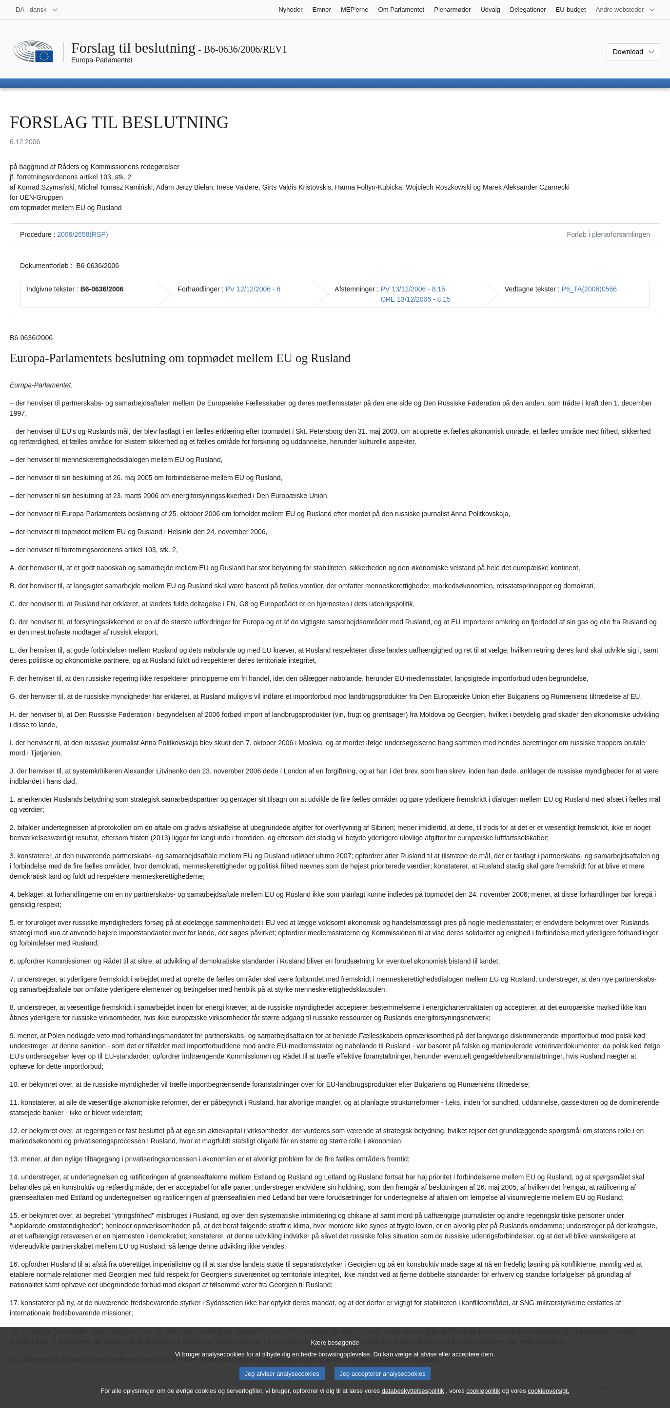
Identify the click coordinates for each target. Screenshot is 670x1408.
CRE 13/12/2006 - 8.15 (416, 299)
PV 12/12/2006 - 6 (253, 289)
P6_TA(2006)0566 (589, 289)
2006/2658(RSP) (82, 234)
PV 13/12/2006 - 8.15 (413, 289)
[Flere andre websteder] (625, 9)
